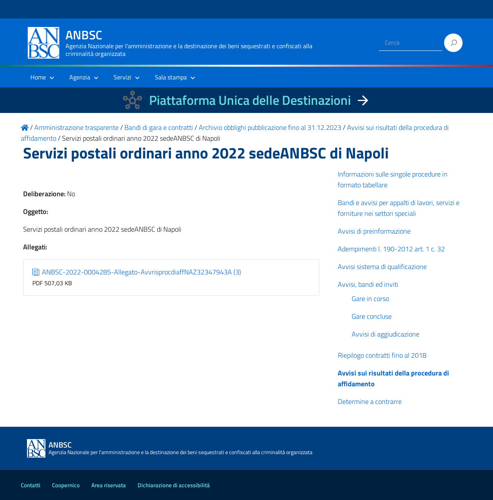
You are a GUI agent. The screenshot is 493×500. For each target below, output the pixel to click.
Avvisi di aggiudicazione (385, 334)
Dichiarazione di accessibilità (174, 485)
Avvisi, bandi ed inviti (368, 284)
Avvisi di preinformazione (374, 231)
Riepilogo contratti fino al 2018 (382, 355)
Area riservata (108, 485)
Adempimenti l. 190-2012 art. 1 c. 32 (391, 249)
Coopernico (66, 485)
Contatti (30, 485)
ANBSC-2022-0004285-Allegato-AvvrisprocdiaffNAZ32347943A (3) (136, 272)
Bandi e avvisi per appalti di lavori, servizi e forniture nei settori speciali (398, 208)
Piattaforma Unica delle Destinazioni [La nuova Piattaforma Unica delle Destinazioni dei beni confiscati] (250, 100)
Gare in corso (370, 298)
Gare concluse (372, 316)
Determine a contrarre (370, 401)
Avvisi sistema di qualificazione (382, 266)
